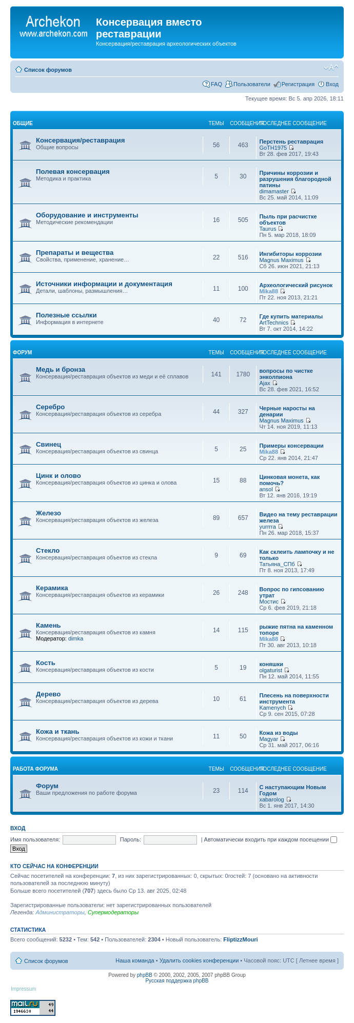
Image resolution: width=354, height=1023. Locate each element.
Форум (47, 786)
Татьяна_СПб (276, 564)
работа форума (35, 769)
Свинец (48, 444)
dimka (75, 638)
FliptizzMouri (240, 939)
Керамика (52, 588)
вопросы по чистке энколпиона (286, 374)
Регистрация (298, 84)
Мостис (269, 601)
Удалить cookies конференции (199, 960)
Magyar (268, 739)
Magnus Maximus (281, 260)
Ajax (264, 383)
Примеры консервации (291, 446)
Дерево (48, 694)
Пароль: (130, 839)
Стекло (48, 550)
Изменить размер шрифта (331, 67)
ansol (265, 489)
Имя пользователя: (35, 839)
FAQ (216, 84)
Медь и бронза (60, 369)
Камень (48, 625)
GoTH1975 (273, 148)
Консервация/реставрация (80, 140)
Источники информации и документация (104, 284)
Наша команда (134, 960)
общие (23, 123)
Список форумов (48, 70)
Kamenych (272, 708)
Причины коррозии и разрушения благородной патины (295, 179)
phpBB (144, 975)
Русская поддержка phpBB (176, 981)
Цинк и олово (58, 475)
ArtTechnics (273, 322)
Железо (48, 513)
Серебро (50, 407)
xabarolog (271, 799)
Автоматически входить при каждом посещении (271, 839)
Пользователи (251, 84)
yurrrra (267, 527)
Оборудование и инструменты (87, 215)
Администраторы (59, 912)
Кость (45, 663)
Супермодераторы (113, 912)
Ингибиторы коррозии (290, 254)
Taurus (267, 229)
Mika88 (268, 291)
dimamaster (273, 191)
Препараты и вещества (74, 252)
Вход (332, 84)
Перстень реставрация (291, 141)
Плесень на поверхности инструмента (294, 698)
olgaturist (270, 670)
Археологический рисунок (295, 285)
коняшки (271, 664)
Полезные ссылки (66, 315)
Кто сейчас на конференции (54, 866)
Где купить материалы (291, 316)
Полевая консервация (73, 171)
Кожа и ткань (58, 731)
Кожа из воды (278, 733)
